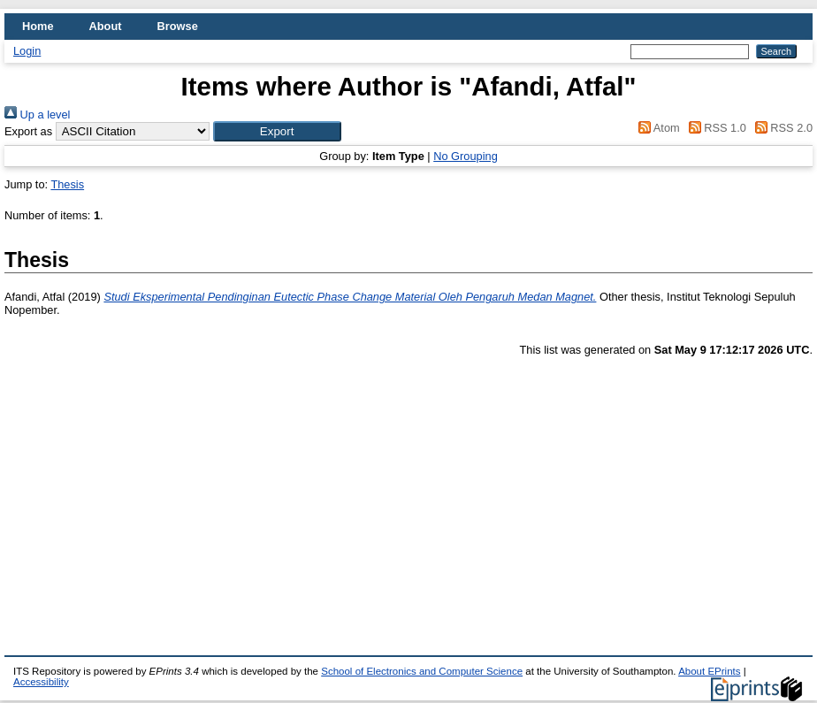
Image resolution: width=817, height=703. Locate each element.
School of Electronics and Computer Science (422, 671)
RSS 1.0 (714, 127)
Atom (656, 127)
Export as (28, 131)
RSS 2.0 (781, 127)
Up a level (37, 114)
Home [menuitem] (38, 26)
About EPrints (709, 671)
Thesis (67, 184)
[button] (277, 131)
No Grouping (465, 156)
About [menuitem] (105, 26)
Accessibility (41, 681)
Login (27, 50)
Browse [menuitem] (177, 26)
